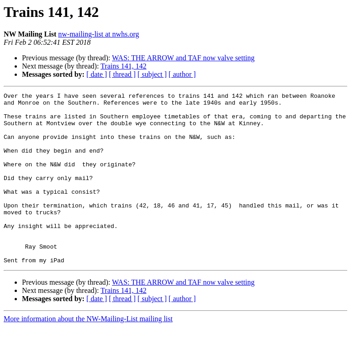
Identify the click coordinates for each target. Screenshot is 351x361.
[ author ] (182, 74)
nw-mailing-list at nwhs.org (98, 34)
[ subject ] (152, 74)
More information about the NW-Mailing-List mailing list (88, 353)
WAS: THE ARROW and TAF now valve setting (183, 58)
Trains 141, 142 (123, 66)
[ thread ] (122, 74)
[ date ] (96, 74)
